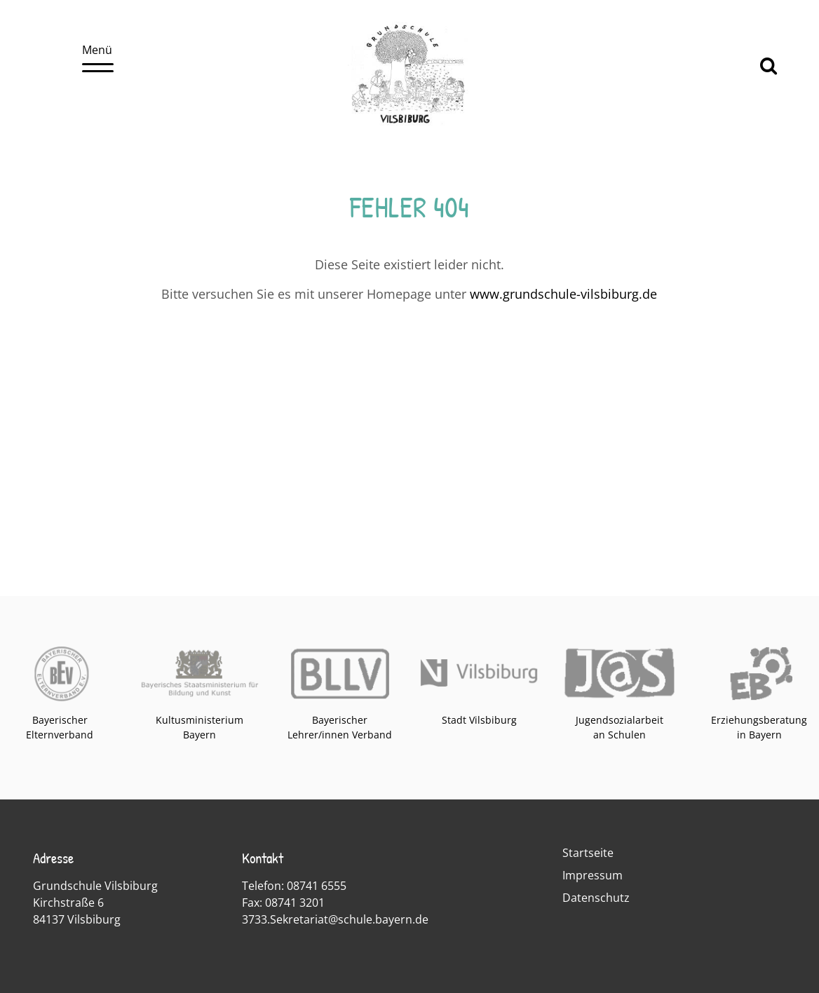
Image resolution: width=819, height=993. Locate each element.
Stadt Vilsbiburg (479, 720)
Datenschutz (596, 897)
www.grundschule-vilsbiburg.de (563, 293)
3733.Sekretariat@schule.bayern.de (335, 919)
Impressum (592, 875)
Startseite (588, 852)
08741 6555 (316, 885)
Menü (98, 57)
